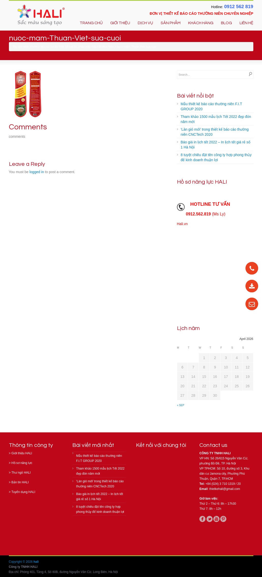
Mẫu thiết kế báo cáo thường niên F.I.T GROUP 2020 (211, 106)
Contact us (213, 445)
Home (33, 46)
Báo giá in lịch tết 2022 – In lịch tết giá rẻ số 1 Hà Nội (215, 144)
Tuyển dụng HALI (23, 492)
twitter (209, 519)
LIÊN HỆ (246, 23)
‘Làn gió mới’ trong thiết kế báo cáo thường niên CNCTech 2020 (215, 131)
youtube (216, 519)
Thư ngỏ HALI (21, 472)
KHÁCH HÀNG (200, 23)
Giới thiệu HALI (21, 453)
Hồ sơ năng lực (21, 463)
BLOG (226, 23)
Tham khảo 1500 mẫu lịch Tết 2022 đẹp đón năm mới (216, 119)
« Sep (180, 405)
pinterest (223, 519)
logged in (37, 172)
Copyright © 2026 (21, 562)
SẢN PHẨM (171, 23)
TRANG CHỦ (91, 23)
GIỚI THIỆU (120, 23)
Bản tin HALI (20, 482)
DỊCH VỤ (145, 23)
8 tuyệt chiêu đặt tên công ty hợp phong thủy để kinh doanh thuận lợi (216, 157)
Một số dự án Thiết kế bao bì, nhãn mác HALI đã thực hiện (77, 46)
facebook (202, 519)
